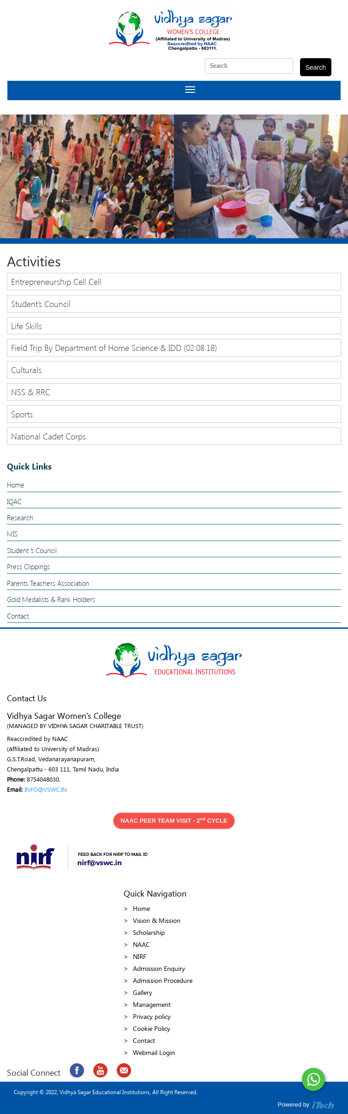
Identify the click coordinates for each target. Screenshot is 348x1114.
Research (20, 517)
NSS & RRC (30, 391)
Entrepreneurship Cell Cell (56, 281)
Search (316, 67)
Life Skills (26, 325)
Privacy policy (152, 1016)
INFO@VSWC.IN (45, 789)
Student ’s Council (32, 550)
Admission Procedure (162, 980)
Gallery (142, 992)
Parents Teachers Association (48, 583)
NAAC (141, 944)
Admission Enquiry (159, 968)
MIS (12, 533)
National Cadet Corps (48, 436)
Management (152, 1004)
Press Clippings (28, 566)
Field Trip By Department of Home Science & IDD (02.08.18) (114, 347)
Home (15, 484)
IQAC (14, 501)
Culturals (26, 369)
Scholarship (149, 932)
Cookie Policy (151, 1028)
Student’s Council (41, 303)
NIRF (139, 956)
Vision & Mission (156, 920)
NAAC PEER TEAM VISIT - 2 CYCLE (174, 820)
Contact (18, 615)
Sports (22, 414)
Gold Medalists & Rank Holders (51, 599)
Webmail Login (154, 1052)
